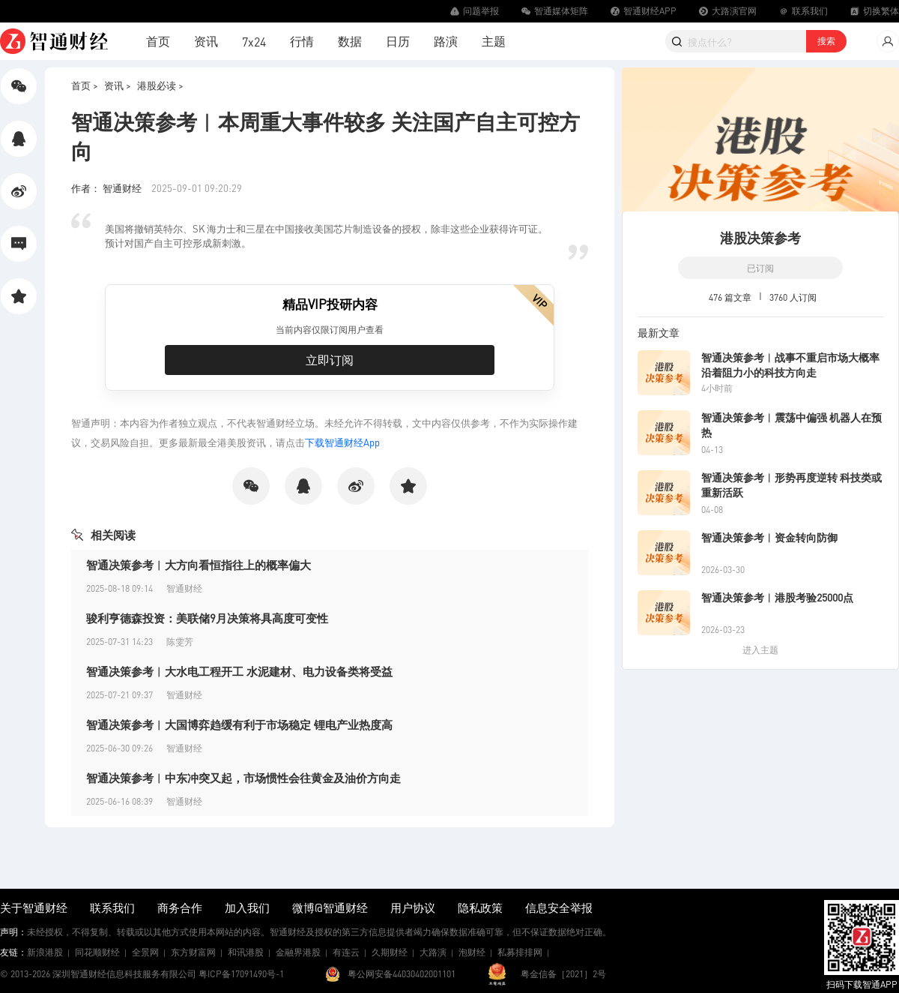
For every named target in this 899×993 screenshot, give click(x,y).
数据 (350, 41)
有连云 (346, 952)
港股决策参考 (760, 237)
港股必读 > (160, 85)
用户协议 (412, 907)
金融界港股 (298, 952)
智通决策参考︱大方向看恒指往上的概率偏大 (198, 564)
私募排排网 (519, 952)
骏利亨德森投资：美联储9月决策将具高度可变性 (207, 618)
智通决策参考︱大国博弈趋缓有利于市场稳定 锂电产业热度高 (239, 724)
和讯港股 (246, 952)
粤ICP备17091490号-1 (241, 974)
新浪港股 (45, 952)
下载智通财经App (342, 442)
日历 (398, 41)
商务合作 (179, 907)
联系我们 (112, 907)
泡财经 (471, 952)
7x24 (254, 42)
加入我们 (247, 907)
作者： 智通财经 (107, 188)
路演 (446, 41)
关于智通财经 (33, 907)
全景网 (145, 952)
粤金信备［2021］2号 (563, 974)
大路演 (433, 952)
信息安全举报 (559, 907)
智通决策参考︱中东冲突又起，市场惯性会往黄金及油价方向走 (243, 777)
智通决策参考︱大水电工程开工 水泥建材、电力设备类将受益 (239, 671)
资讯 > (117, 85)
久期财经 (390, 952)
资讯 (206, 41)
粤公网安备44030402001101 (401, 974)
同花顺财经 (97, 952)
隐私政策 (480, 907)
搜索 (826, 40)
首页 (158, 41)
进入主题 (760, 650)
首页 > (84, 85)
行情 (302, 41)
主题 (494, 41)
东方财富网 (193, 952)
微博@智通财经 (330, 907)
